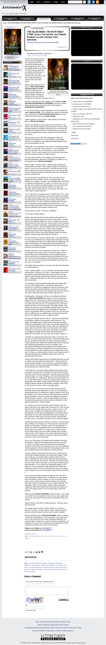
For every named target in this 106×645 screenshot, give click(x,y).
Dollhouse (27, 565)
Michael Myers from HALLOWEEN (84, 124)
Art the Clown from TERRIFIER (82, 101)
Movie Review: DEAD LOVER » (14, 130)
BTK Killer (31, 563)
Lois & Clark (58, 565)
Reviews (43, 623)
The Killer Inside (49, 569)
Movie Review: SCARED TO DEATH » (14, 193)
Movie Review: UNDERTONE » (12, 186)
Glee (66, 629)
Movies (40, 626)
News (37, 623)
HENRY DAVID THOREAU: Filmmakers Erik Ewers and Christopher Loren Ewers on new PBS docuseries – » (11, 105)
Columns (57, 623)
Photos (63, 623)
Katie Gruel (44, 565)
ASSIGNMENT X (46, 528)
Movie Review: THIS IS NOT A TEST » (14, 269)
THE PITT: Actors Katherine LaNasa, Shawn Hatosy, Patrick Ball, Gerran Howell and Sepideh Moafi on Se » (11, 168)
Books (66, 626)
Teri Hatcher (39, 569)
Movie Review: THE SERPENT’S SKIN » (13, 88)
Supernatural (29, 629)
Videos (68, 623)
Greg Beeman (35, 565)
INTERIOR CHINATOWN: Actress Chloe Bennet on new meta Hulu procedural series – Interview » (12, 258)
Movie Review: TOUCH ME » (14, 116)
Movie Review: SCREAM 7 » (12, 235)
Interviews (50, 623)
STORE (56, 2)
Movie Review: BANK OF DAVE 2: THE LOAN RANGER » (14, 179)
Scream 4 (35, 632)
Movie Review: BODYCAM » (12, 200)
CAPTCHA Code (30, 612)
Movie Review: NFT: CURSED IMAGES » (13, 228)
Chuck (53, 629)
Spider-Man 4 (51, 632)
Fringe (71, 629)
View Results (74, 135)
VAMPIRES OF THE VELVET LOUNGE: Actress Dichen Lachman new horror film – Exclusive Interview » (11, 154)
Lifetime (51, 565)
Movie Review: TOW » (14, 122)
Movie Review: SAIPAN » (14, 172)
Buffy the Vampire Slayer (42, 629)
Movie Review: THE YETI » (13, 74)
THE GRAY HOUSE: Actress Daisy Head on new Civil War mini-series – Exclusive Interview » (12, 208)
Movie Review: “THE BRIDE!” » (14, 221)
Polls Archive (75, 138)
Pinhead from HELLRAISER (81, 129)
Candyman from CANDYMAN (82, 104)
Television (46, 626)
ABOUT (63, 2)
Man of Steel (55, 567)
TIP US (38, 2)
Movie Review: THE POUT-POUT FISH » (13, 137)
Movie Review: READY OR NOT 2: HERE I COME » (14, 110)
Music (53, 626)
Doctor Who (60, 629)
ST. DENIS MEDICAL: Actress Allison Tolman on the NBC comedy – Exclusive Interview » (11, 70)
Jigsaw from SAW (78, 116)
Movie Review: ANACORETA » (12, 248)
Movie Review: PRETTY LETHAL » (13, 95)
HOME (31, 2)
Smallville (42, 632)
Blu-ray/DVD (59, 626)
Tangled (59, 632)
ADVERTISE (47, 2)
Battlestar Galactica (41, 563)
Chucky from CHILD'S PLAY (82, 106)
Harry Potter (77, 629)
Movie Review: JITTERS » (12, 144)
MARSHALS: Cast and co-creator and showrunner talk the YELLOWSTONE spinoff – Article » (11, 216)
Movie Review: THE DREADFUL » (13, 262)
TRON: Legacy (67, 632)
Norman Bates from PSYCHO (82, 126)
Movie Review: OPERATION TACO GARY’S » (13, 242)
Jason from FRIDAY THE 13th (82, 114)
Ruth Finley (63, 567)
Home (5, 23)
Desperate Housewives (55, 563)
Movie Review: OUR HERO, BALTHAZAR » (14, 81)
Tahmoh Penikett (29, 569)
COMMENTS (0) (63, 47)
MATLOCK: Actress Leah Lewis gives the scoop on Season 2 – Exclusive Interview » (11, 160)
